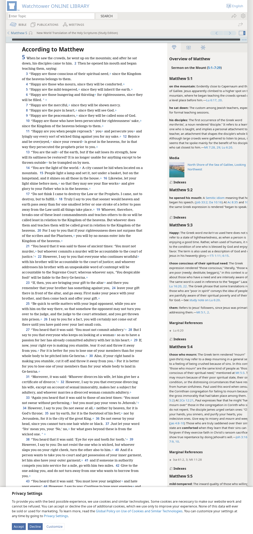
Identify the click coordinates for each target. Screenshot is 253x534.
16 (111, 178)
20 (209, 100)
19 (105, 209)
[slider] (126, 40)
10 (27, 121)
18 (64, 199)
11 (27, 131)
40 (116, 450)
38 (27, 439)
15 (43, 173)
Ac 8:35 (222, 202)
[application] (126, 40)
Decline (35, 526)
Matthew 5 (17, 33)
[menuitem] (242, 16)
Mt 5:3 (229, 373)
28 (130, 329)
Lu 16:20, (165, 286)
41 (101, 460)
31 (27, 376)
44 (45, 486)
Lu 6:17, (201, 100)
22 (174, 286)
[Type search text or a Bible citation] (49, 16)
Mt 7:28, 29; (202, 147)
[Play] (8, 39)
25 (27, 303)
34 (24, 408)
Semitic (200, 198)
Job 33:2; (192, 202)
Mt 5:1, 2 (192, 312)
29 (24, 345)
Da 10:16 (204, 202)
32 (62, 382)
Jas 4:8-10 (167, 423)
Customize (54, 526)
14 (27, 168)
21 (27, 246)
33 (27, 397)
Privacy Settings (56, 516)
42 (132, 465)
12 (131, 136)
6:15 (214, 256)
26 (45, 319)
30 (104, 356)
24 (113, 288)
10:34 (238, 202)
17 (27, 194)
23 (27, 282)
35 (46, 413)
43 (27, 481)
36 (97, 418)
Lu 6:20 (216, 147)
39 (131, 439)
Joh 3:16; (231, 437)
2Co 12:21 (176, 400)
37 (107, 423)
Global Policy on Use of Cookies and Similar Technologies (139, 511)
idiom (209, 198)
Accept (19, 526)
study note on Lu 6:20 (194, 300)
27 (27, 329)
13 (27, 152)
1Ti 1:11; (205, 256)
